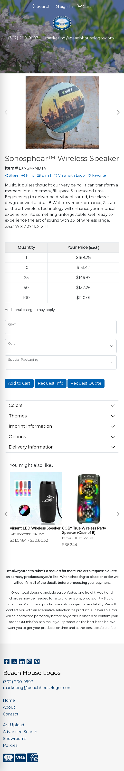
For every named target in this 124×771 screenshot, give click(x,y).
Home (9, 700)
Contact (11, 714)
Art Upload (13, 725)
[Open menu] (114, 48)
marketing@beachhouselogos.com (79, 38)
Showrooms (14, 738)
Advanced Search (20, 731)
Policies (10, 745)
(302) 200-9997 (23, 38)
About (9, 707)
